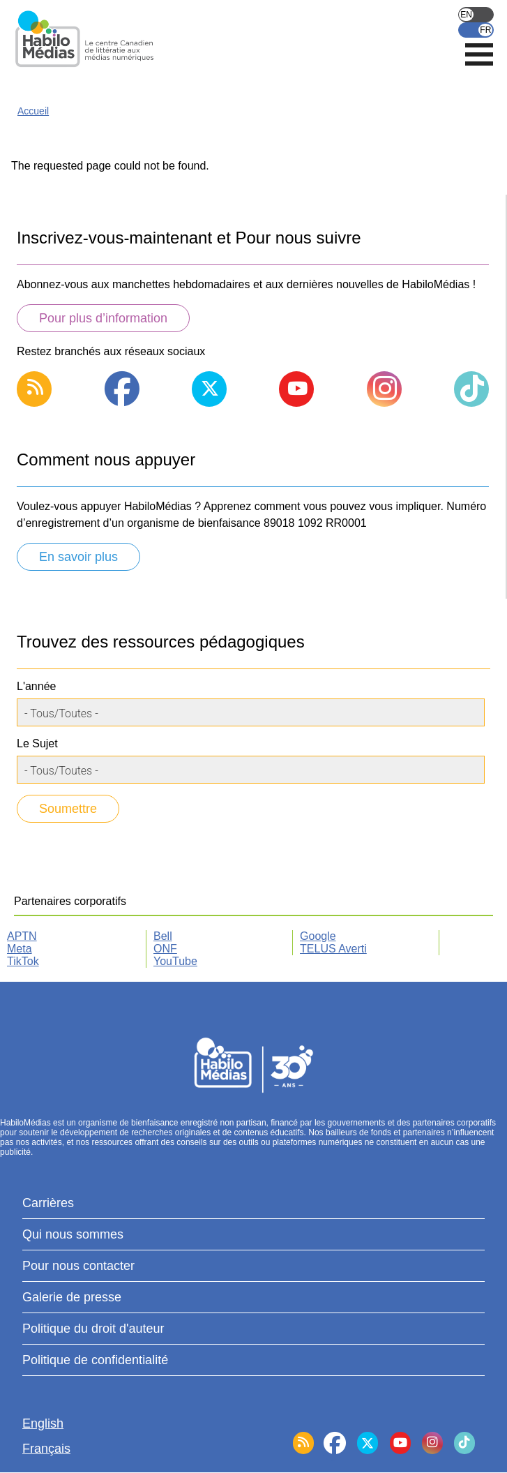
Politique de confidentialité (95, 1360)
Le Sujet (37, 743)
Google (318, 936)
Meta (19, 949)
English (476, 14)
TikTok (23, 961)
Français (476, 30)
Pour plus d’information (103, 318)
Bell (162, 936)
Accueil (33, 111)
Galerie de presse (71, 1297)
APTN (22, 936)
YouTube (175, 961)
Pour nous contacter (78, 1266)
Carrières (48, 1203)
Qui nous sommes (72, 1234)
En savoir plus (78, 557)
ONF (165, 949)
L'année (36, 686)
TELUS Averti (333, 949)
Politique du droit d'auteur (93, 1329)
